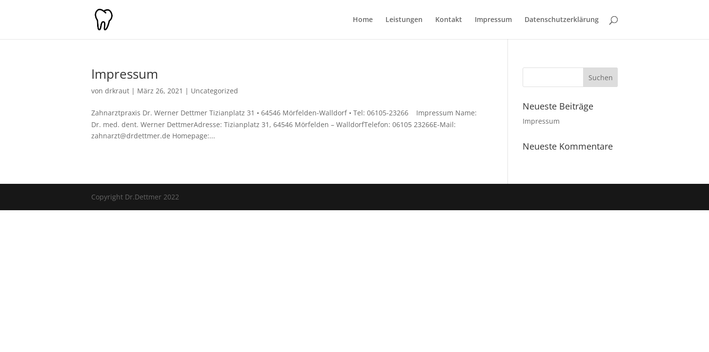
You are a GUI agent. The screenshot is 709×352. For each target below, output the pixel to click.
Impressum (493, 20)
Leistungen (404, 20)
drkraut (117, 90)
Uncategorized (214, 90)
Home (363, 20)
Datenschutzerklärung (562, 20)
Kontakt (448, 20)
